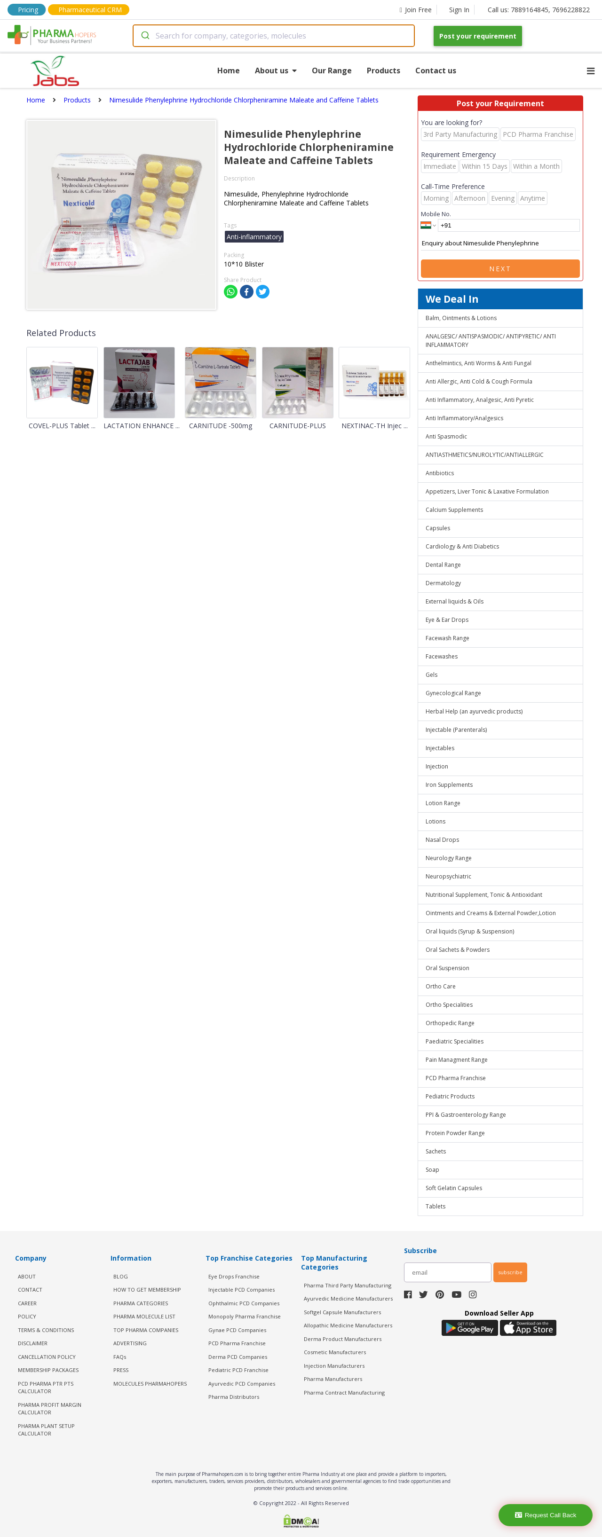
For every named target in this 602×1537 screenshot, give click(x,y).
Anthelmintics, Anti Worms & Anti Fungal (478, 363)
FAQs (119, 1356)
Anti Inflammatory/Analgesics (464, 418)
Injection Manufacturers (334, 1365)
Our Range (332, 70)
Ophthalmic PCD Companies (243, 1303)
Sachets (436, 1151)
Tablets (435, 1206)
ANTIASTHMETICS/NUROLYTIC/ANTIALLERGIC (485, 455)
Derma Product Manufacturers (342, 1338)
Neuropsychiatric (448, 876)
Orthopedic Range (450, 1023)
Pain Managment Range (457, 1060)
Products (383, 70)
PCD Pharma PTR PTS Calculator (45, 1387)
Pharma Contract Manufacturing (344, 1392)
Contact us (435, 70)
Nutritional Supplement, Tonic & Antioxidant (484, 895)
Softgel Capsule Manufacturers (342, 1312)
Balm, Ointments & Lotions (461, 318)
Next (500, 268)
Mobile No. (436, 214)
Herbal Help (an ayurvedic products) (474, 711)
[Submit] (145, 35)
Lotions (435, 821)
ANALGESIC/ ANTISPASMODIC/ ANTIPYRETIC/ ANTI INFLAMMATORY (491, 340)
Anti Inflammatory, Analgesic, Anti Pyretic (480, 400)
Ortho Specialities (449, 1005)
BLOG (120, 1276)
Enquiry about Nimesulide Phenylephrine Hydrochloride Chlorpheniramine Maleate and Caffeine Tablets (500, 243)
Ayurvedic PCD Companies (241, 1383)
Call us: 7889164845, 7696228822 (539, 9)
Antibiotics (440, 473)
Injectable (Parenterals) (456, 730)
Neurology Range (449, 858)
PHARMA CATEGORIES (140, 1303)
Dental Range (443, 565)
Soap (432, 1170)
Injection (437, 766)
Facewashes (442, 656)
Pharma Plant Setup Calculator (46, 1429)
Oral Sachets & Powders (458, 950)
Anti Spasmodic (446, 436)
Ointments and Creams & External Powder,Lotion (491, 913)
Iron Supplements (449, 785)
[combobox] (274, 35)
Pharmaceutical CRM (90, 9)
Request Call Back (546, 1515)
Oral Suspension (447, 968)
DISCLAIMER (33, 1343)
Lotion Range (443, 803)
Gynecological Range (453, 693)
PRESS (120, 1369)
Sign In (459, 9)
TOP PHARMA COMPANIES (145, 1329)
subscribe (510, 1272)
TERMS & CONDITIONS (46, 1329)
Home (228, 70)
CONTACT (30, 1289)
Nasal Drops (442, 840)
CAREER (27, 1303)
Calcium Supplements (454, 510)
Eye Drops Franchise (234, 1276)
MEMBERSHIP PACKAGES (48, 1369)
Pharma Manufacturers (333, 1378)
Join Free (416, 10)
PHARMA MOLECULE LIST (144, 1316)
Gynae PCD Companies (237, 1329)
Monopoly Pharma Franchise (244, 1316)
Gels (431, 675)
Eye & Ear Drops (447, 620)
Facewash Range (447, 638)
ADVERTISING (130, 1343)
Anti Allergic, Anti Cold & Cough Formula (479, 381)
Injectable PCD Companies (241, 1289)
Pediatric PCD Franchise (238, 1369)
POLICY (27, 1316)
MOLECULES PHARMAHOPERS (150, 1383)
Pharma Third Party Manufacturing (347, 1285)
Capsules (438, 528)
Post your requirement (477, 35)
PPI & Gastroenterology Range (466, 1115)
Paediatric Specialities (454, 1041)
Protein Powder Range (455, 1133)
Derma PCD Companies (237, 1356)
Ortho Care (441, 986)
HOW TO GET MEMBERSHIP (147, 1289)
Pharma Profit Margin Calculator (49, 1408)
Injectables (440, 748)
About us (276, 70)
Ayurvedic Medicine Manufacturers (348, 1298)
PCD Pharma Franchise (456, 1078)
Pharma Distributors (233, 1396)
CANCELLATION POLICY (47, 1356)
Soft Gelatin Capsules (454, 1188)
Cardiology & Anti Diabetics (462, 546)
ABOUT (27, 1276)
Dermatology (443, 583)
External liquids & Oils (454, 601)
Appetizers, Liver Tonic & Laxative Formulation (487, 491)
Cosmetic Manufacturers (335, 1352)
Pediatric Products (450, 1096)
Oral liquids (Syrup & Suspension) (470, 931)
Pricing (28, 9)
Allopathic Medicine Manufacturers (348, 1325)
